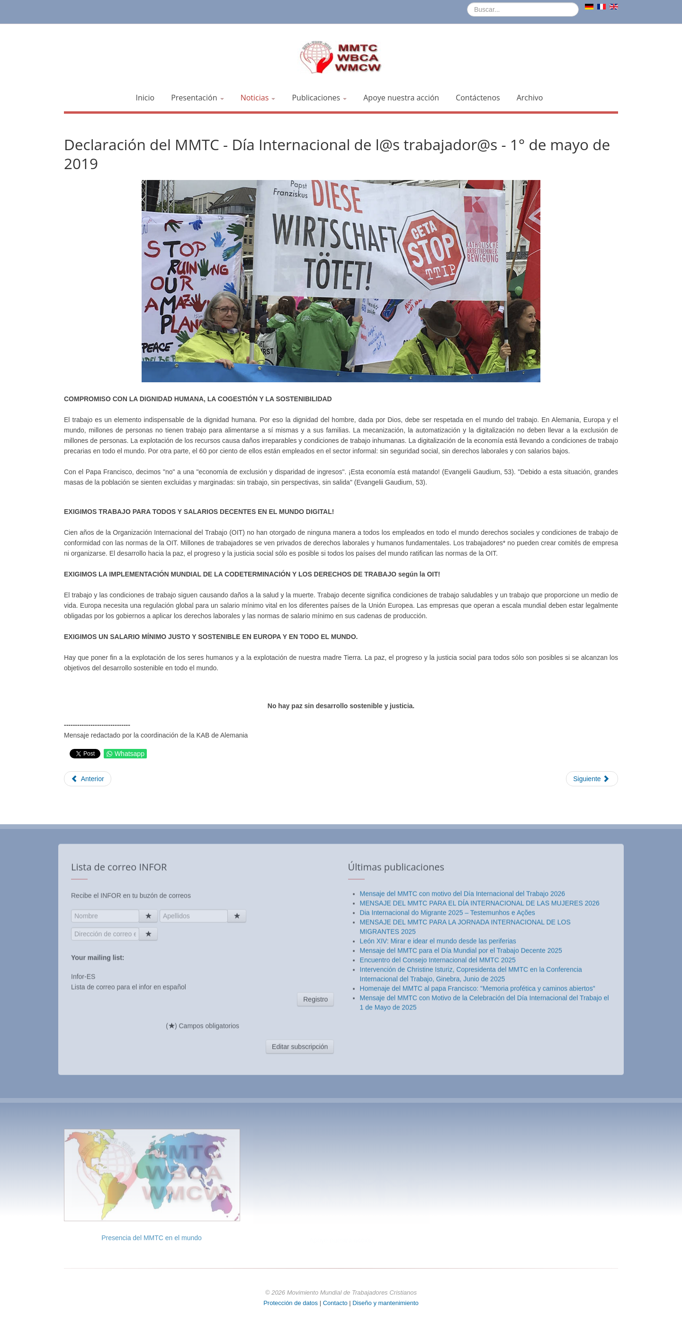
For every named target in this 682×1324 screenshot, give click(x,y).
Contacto (336, 1302)
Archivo (530, 97)
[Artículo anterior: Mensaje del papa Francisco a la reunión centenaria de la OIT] (87, 778)
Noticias (258, 97)
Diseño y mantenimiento (385, 1302)
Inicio (145, 97)
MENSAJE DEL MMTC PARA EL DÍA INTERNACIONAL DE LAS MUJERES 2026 (480, 1082)
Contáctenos (478, 97)
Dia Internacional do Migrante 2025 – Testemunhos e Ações (447, 1092)
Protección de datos (290, 1302)
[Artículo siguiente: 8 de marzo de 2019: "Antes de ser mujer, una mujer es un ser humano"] (592, 778)
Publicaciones (319, 97)
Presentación (197, 97)
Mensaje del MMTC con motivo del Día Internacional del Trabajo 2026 (462, 1073)
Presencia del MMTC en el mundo (151, 1238)
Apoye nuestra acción (401, 97)
